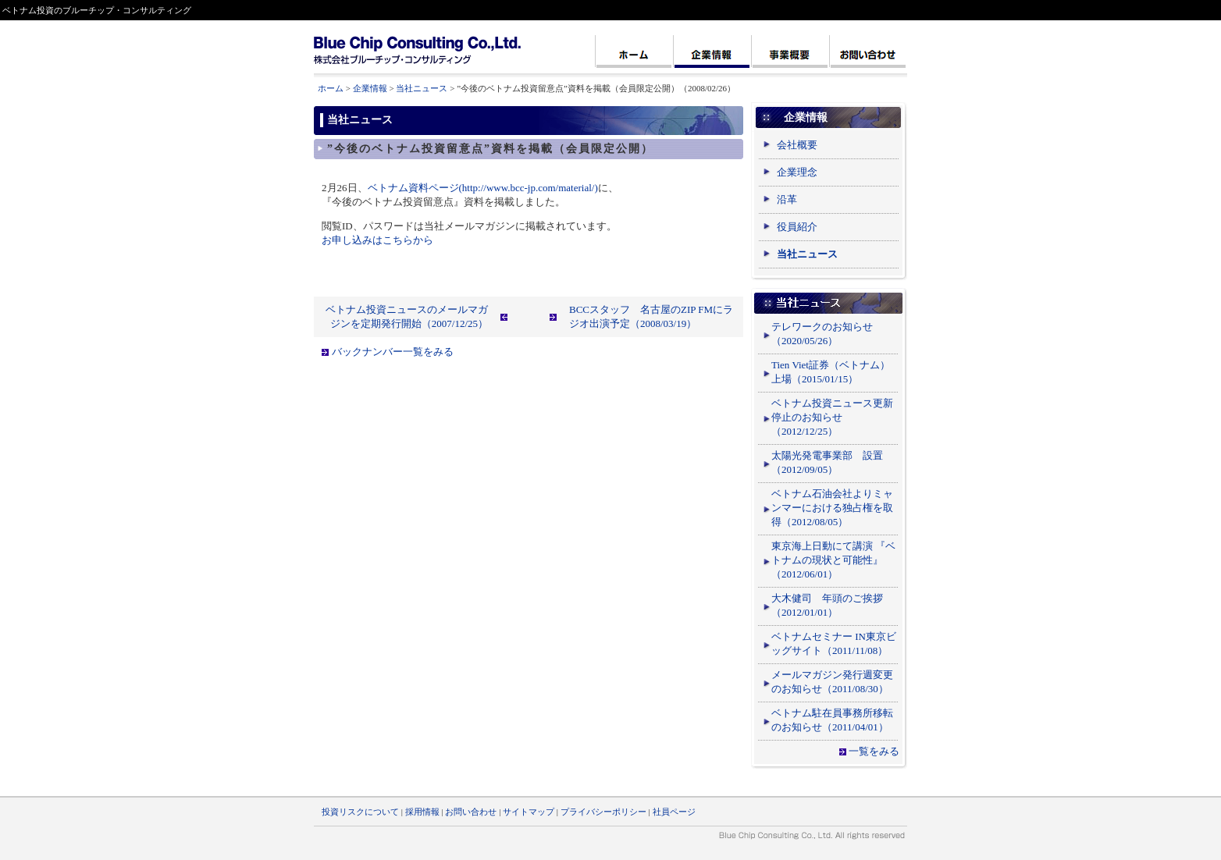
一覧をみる (874, 751)
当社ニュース (421, 88)
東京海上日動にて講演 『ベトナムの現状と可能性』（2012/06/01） (833, 560)
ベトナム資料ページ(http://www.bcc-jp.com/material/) (483, 188)
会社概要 (797, 145)
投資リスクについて (360, 811)
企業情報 (370, 88)
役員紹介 (797, 227)
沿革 (787, 199)
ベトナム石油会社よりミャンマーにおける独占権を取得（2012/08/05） (832, 508)
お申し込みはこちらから (377, 240)
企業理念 (797, 172)
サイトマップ (528, 811)
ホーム (331, 88)
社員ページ (674, 811)
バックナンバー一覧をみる (393, 351)
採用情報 (422, 811)
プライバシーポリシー (603, 811)
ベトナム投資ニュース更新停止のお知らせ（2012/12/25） (832, 417)
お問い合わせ (471, 811)
